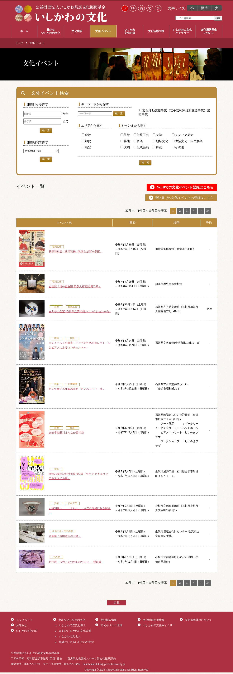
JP (124, 8)
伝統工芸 (141, 135)
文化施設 (77, 31)
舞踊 (157, 147)
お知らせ (21, 626)
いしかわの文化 (182, 31)
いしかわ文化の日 (27, 632)
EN (133, 8)
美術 (125, 135)
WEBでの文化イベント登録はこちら (179, 187)
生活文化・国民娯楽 (187, 141)
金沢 (86, 135)
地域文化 (160, 141)
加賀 (86, 141)
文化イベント (103, 31)
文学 (157, 135)
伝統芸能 (141, 147)
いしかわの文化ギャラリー (159, 626)
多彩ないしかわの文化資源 (75, 632)
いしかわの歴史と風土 (72, 626)
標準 (204, 8)
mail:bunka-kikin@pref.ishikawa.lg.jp (104, 665)
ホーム (24, 31)
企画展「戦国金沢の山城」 (65, 537)
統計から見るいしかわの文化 (76, 643)
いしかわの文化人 (69, 637)
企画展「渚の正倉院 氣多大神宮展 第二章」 (75, 287)
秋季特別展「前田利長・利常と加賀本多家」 (75, 253)
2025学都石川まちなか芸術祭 (66, 434)
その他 (178, 147)
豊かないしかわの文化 (71, 621)
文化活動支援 (156, 31)
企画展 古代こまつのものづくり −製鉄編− (76, 563)
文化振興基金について (198, 621)
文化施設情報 (109, 621)
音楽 (138, 141)
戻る (116, 604)
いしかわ (130, 31)
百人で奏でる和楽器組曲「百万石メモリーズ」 (77, 390)
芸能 (125, 141)
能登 (86, 147)
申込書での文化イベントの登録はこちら (180, 199)
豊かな (50, 31)
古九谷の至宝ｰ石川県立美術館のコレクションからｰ (80, 312)
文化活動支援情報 (153, 621)
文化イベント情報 (111, 626)
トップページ (24, 621)
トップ (19, 43)
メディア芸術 (182, 135)
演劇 (125, 147)
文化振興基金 (209, 31)
